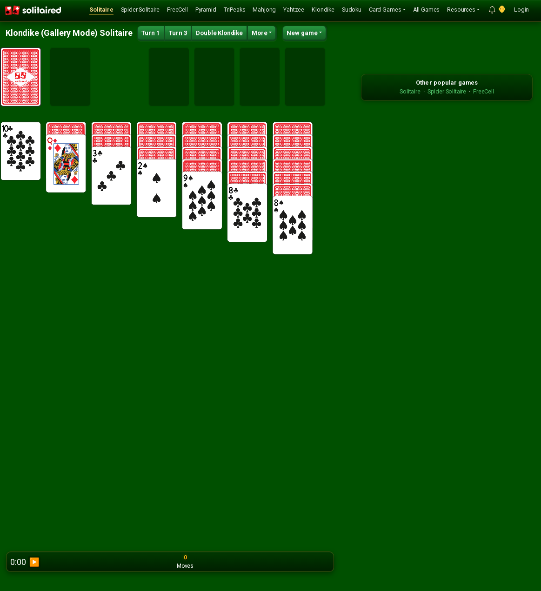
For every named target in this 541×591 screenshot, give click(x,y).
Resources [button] (461, 9)
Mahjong (264, 9)
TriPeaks (235, 9)
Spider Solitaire (140, 9)
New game (302, 32)
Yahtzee (293, 9)
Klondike (323, 9)
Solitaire (101, 9)
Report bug (316, 561)
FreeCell (177, 9)
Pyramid (205, 9)
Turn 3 (178, 32)
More (259, 32)
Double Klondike (219, 32)
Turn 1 (150, 32)
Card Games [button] (385, 9)
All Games (426, 9)
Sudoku (351, 9)
